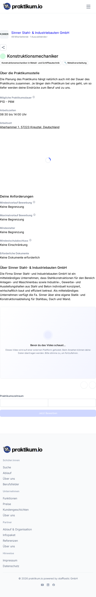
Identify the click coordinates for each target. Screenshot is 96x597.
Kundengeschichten (16, 509)
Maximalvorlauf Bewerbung (18, 215)
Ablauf (7, 473)
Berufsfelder (11, 484)
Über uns (9, 478)
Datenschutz (11, 566)
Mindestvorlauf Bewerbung (17, 202)
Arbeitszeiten (8, 110)
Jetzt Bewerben (48, 413)
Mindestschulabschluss (16, 240)
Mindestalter (7, 227)
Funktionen (10, 498)
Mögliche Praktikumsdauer (17, 97)
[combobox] (48, 403)
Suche (7, 467)
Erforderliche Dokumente (14, 253)
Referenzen (10, 540)
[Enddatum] (72, 403)
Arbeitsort (6, 122)
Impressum (10, 560)
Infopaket (9, 535)
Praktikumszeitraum (11, 395)
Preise (7, 504)
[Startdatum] (24, 403)
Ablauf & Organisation (17, 529)
